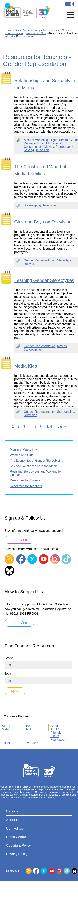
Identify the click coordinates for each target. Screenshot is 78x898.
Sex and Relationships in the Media (34, 466)
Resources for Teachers (26, 486)
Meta (5, 729)
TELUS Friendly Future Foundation (58, 734)
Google (55, 725)
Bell (28, 725)
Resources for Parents (25, 480)
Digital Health (59, 140)
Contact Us (14, 828)
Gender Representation (39, 260)
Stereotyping (32, 205)
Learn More (19, 540)
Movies (49, 146)
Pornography (64, 146)
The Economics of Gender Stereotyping (36, 460)
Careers (12, 811)
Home (8, 30)
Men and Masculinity (24, 449)
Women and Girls (36, 33)
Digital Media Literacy (27, 30)
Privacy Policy (16, 854)
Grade (9, 658)
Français (69, 4)
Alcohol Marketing (36, 140)
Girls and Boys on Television (43, 221)
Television (42, 150)
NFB (29, 729)
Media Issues (51, 30)
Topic (8, 673)
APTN (6, 725)
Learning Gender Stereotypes (44, 280)
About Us (13, 820)
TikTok (6, 743)
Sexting (29, 150)
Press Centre (16, 837)
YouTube (32, 743)
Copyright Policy (18, 845)
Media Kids (25, 366)
